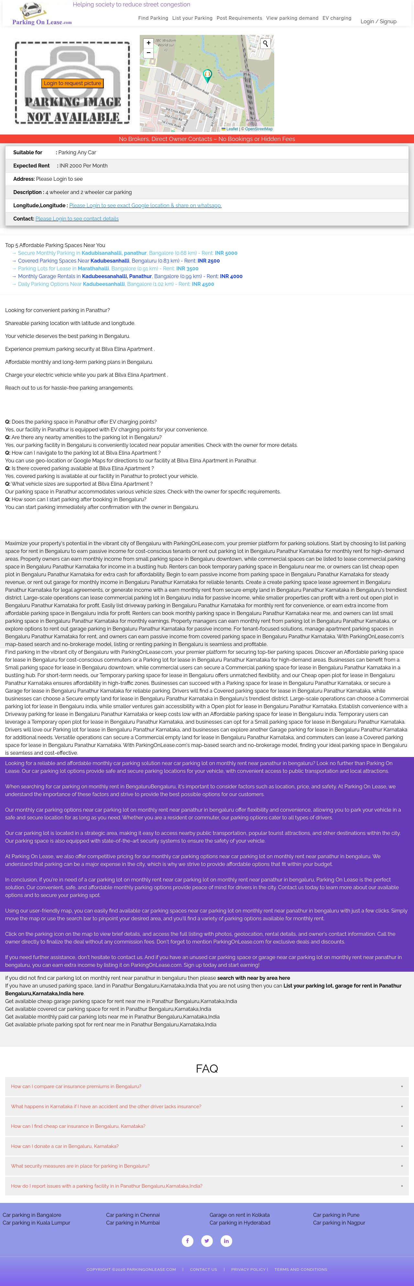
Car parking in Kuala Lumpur (36, 1223)
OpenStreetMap (259, 129)
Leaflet (230, 129)
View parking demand (295, 18)
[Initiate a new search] (265, 44)
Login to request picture (72, 83)
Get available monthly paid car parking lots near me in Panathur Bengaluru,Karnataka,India (112, 1017)
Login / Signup (381, 21)
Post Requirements (242, 18)
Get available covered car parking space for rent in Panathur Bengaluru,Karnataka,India (108, 1009)
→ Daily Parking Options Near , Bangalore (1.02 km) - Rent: (113, 284)
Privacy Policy (248, 1269)
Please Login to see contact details (77, 219)
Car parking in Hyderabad (240, 1223)
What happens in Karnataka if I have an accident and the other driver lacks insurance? (106, 1106)
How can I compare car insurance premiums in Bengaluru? (76, 1086)
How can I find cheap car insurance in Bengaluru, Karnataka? (78, 1126)
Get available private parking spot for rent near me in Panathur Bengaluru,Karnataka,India (110, 1024)
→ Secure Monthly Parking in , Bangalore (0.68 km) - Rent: (124, 253)
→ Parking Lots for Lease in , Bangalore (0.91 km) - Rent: (105, 268)
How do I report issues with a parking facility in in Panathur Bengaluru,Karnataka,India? (106, 1186)
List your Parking (195, 18)
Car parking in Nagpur (339, 1223)
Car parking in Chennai (133, 1215)
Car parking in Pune (336, 1215)
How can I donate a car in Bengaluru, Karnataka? (65, 1146)
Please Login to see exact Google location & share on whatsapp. (145, 205)
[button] (207, 76)
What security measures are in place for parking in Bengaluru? (80, 1166)
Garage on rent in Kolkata (240, 1215)
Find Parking (156, 18)
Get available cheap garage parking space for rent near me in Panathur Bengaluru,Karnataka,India (121, 1001)
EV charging (339, 18)
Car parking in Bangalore (32, 1215)
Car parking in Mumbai (133, 1223)
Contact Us (203, 1269)
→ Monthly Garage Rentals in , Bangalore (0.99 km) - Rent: (127, 276)
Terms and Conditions (301, 1269)
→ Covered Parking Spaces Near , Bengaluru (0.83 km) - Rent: (116, 261)
